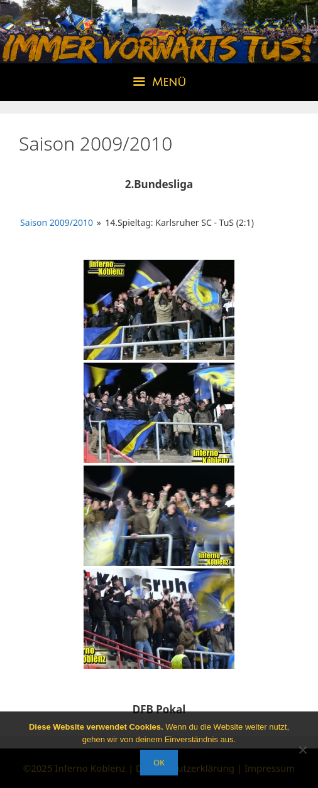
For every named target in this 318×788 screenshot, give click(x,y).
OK (159, 762)
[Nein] (302, 749)
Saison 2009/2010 (56, 222)
